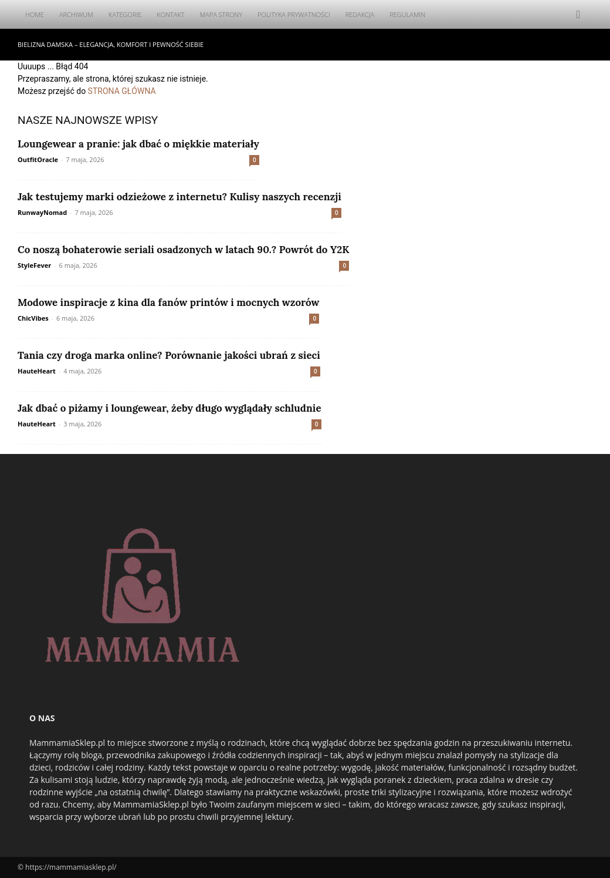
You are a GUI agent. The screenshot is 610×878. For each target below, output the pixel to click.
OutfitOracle (38, 159)
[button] (578, 15)
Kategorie (125, 14)
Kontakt (170, 14)
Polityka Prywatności (293, 14)
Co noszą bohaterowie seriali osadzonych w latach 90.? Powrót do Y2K (183, 249)
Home (34, 14)
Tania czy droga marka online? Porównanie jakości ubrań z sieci (169, 355)
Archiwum (76, 14)
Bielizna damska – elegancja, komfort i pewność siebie (111, 44)
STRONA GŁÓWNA (122, 91)
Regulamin (407, 14)
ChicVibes (33, 318)
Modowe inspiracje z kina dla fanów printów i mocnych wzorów (168, 302)
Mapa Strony (221, 14)
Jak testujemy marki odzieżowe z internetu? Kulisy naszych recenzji (179, 196)
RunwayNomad (42, 212)
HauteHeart (37, 370)
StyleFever (34, 265)
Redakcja (360, 14)
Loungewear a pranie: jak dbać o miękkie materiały (138, 143)
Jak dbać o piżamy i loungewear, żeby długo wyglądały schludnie (169, 408)
